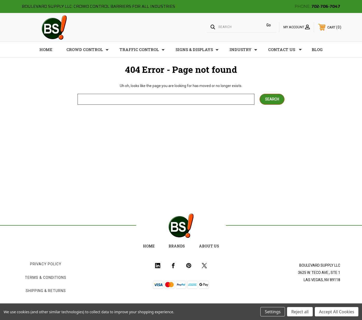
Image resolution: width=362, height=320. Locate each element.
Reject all (300, 312)
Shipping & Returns (46, 291)
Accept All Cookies (336, 312)
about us (209, 246)
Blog (317, 49)
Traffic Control (142, 49)
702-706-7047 (325, 6)
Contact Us (285, 49)
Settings (273, 312)
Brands (177, 246)
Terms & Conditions (45, 277)
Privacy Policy (45, 264)
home (149, 246)
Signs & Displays (197, 49)
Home (45, 49)
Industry (243, 49)
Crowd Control (87, 49)
